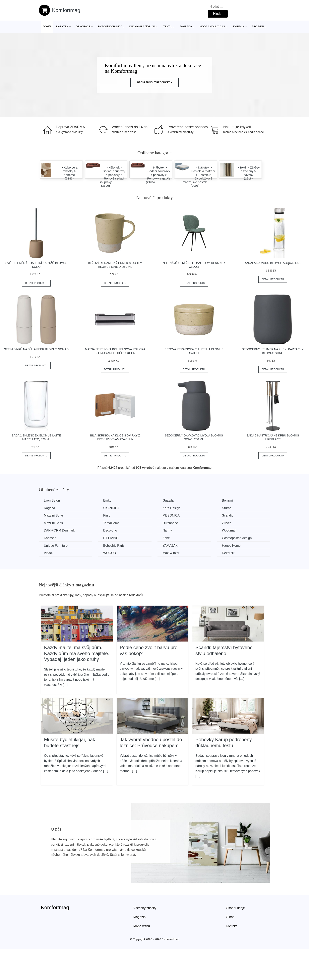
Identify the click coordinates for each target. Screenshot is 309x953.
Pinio (106, 515)
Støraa (226, 508)
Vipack (48, 553)
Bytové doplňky (110, 26)
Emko (107, 500)
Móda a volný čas (212, 26)
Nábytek (62, 26)
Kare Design (171, 508)
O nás (230, 917)
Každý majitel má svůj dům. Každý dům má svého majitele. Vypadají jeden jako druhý (76, 653)
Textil (167, 26)
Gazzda (167, 500)
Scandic (227, 515)
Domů (47, 26)
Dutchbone (170, 523)
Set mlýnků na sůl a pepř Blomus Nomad (36, 349)
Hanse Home (231, 545)
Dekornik (228, 553)
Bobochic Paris (114, 545)
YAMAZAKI (170, 545)
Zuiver (226, 523)
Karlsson (50, 538)
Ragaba (49, 508)
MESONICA (170, 515)
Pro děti (258, 26)
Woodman (229, 530)
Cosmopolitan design (237, 538)
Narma (167, 530)
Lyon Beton (52, 500)
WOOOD (109, 553)
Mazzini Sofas (54, 515)
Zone (166, 538)
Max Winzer (170, 553)
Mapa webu (141, 926)
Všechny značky (144, 908)
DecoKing (110, 530)
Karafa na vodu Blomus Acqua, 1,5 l (272, 263)
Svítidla (238, 26)
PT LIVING (111, 538)
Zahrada (186, 26)
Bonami (227, 500)
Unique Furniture (56, 545)
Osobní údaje (235, 908)
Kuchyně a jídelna (142, 26)
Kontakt (231, 926)
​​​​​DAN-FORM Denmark (59, 530)
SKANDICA (111, 508)
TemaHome (111, 523)
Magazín (139, 917)
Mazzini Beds (53, 523)
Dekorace (83, 26)
